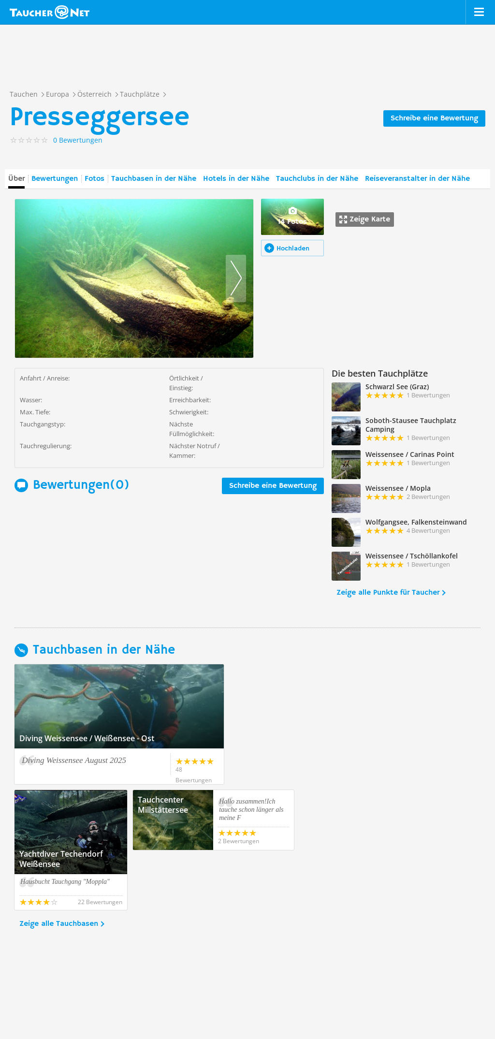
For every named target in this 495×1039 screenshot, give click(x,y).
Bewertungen (54, 179)
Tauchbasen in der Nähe (153, 179)
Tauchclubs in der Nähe (317, 179)
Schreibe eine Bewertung (434, 118)
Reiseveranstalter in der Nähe (417, 179)
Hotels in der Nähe (236, 179)
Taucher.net (49, 12)
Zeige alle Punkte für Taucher (387, 593)
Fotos (94, 179)
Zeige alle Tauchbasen (58, 864)
